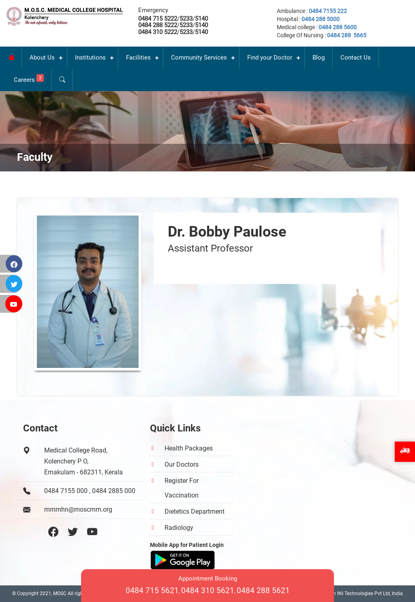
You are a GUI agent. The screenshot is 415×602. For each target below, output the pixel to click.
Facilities (138, 57)
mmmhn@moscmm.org (78, 509)
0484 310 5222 (157, 32)
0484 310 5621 (207, 590)
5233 (186, 18)
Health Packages (189, 448)
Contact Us (355, 57)
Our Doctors (182, 464)
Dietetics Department (195, 511)
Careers (29, 78)
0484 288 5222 (157, 25)
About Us (42, 57)
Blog (318, 57)
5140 (201, 18)
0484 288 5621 (263, 590)
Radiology (179, 528)
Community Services (199, 57)
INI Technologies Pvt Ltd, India (370, 593)
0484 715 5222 (157, 18)
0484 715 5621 (152, 590)
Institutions (90, 57)
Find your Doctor (269, 57)
